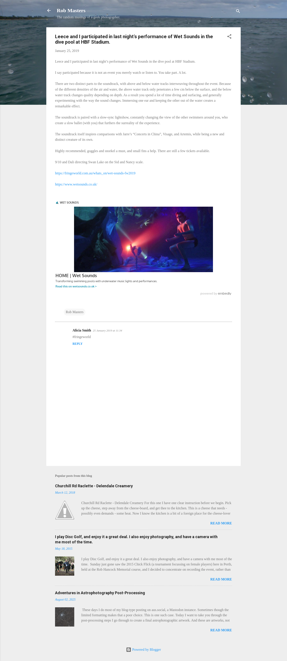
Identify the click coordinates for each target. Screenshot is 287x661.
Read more (221, 523)
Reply (78, 343)
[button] (229, 37)
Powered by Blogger (143, 649)
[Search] (238, 12)
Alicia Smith (82, 330)
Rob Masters (71, 10)
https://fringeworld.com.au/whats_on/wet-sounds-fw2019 (95, 173)
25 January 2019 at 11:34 (107, 330)
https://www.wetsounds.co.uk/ (76, 184)
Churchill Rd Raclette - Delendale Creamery (94, 486)
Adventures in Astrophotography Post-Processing (100, 593)
